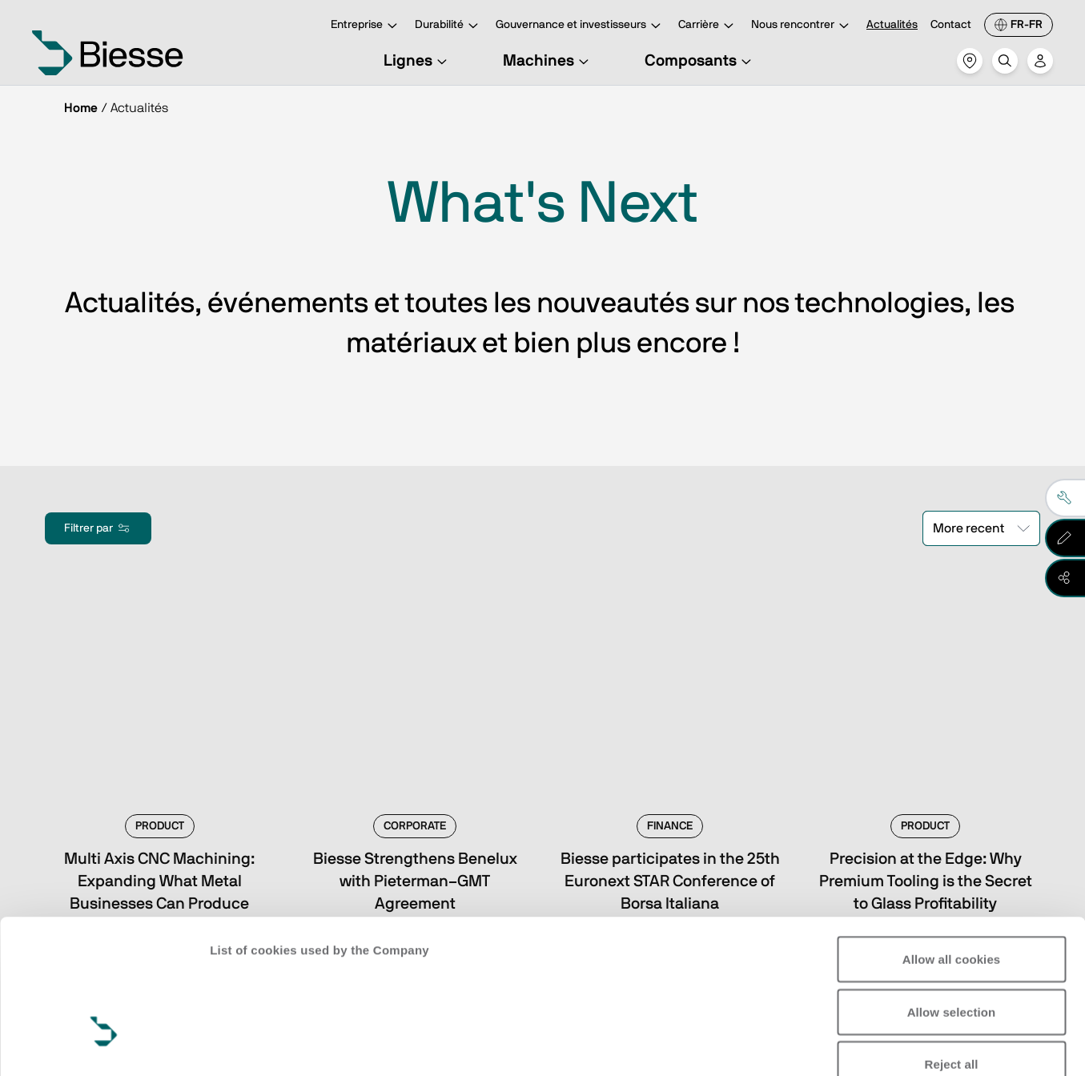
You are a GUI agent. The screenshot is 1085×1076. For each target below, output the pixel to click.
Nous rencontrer (802, 26)
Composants (700, 61)
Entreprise (366, 26)
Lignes (418, 61)
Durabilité (449, 26)
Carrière (708, 26)
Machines (548, 61)
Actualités (892, 24)
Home (81, 108)
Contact (950, 24)
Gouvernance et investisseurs (580, 26)
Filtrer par (98, 528)
